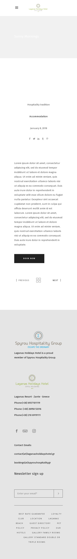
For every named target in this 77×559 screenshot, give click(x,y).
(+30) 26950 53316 (32, 408)
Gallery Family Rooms (46, 532)
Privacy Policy (40, 528)
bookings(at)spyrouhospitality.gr (32, 462)
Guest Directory (40, 523)
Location (36, 518)
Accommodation (38, 116)
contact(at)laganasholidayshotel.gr (34, 453)
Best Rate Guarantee (32, 514)
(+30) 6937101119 (31, 402)
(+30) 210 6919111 (31, 415)
